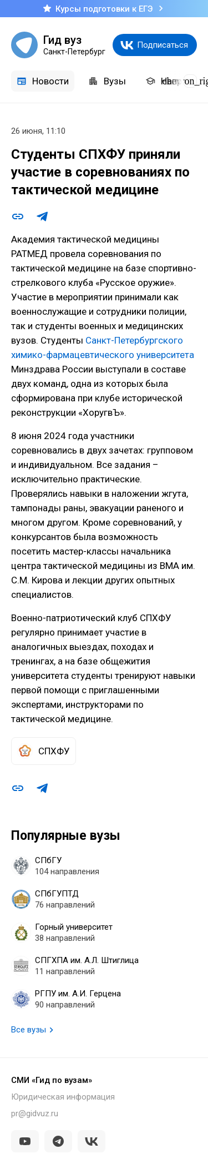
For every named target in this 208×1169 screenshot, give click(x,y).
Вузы (107, 81)
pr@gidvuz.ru (34, 1113)
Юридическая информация (63, 1097)
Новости (43, 81)
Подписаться (162, 45)
